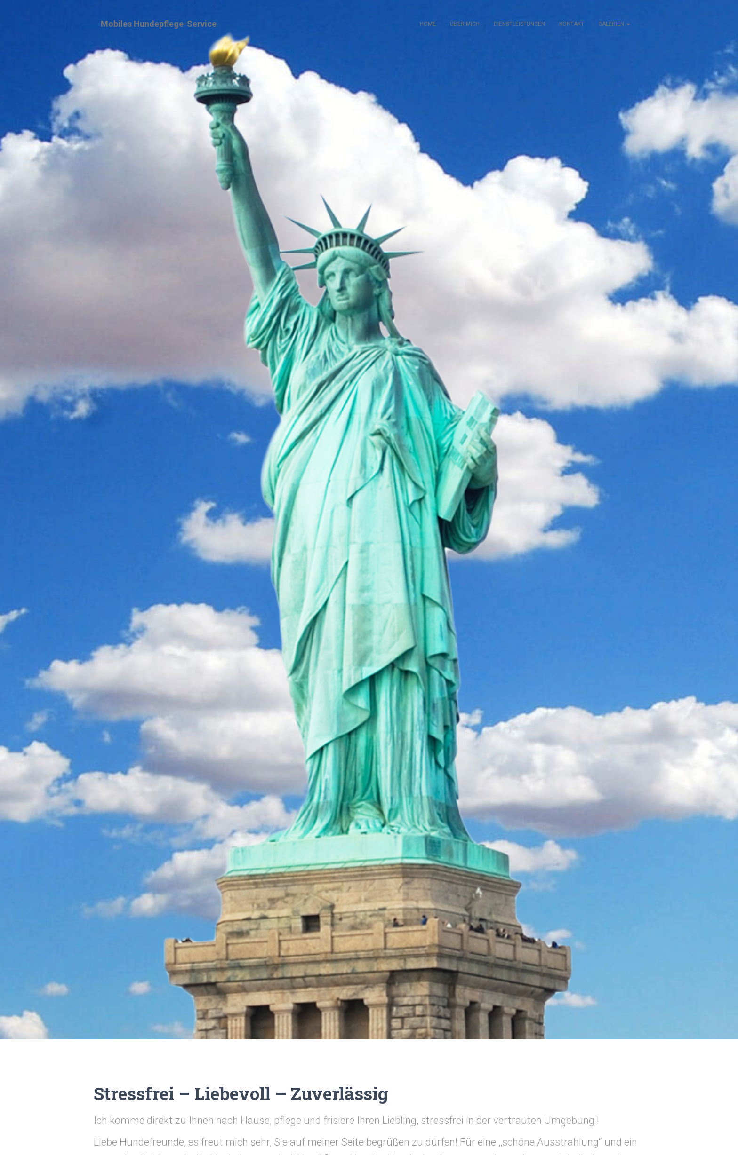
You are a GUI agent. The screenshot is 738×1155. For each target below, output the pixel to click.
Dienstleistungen (519, 24)
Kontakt (571, 24)
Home (428, 24)
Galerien (614, 24)
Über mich (465, 24)
